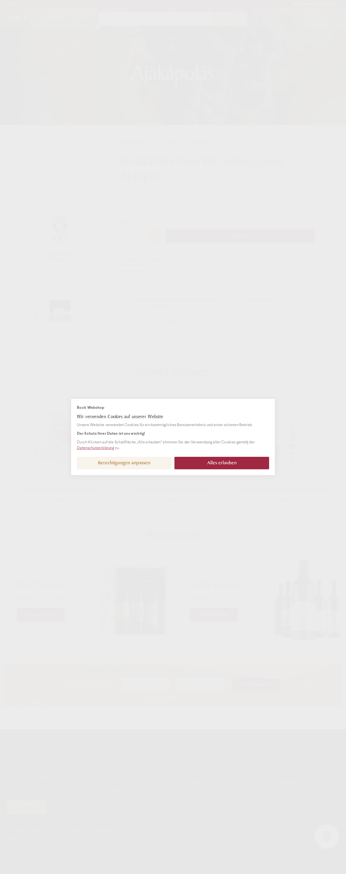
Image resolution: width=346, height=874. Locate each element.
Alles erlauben (222, 463)
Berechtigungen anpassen (124, 463)
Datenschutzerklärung (95, 448)
